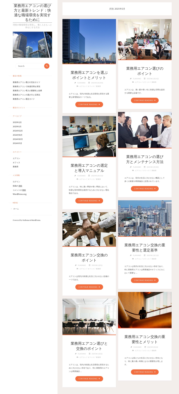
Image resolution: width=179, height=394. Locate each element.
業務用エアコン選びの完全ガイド (26, 82)
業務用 (15, 167)
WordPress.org (19, 194)
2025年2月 (17, 122)
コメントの (19, 190)
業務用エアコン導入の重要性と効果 (27, 91)
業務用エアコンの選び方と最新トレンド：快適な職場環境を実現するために (32, 13)
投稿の (17, 186)
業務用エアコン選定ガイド (24, 99)
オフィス (16, 163)
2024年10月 (18, 139)
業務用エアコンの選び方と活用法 (26, 95)
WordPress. (36, 220)
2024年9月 (17, 143)
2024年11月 (17, 135)
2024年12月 (18, 131)
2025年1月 (17, 127)
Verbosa (25, 220)
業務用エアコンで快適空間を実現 (26, 86)
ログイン (16, 182)
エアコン (16, 158)
